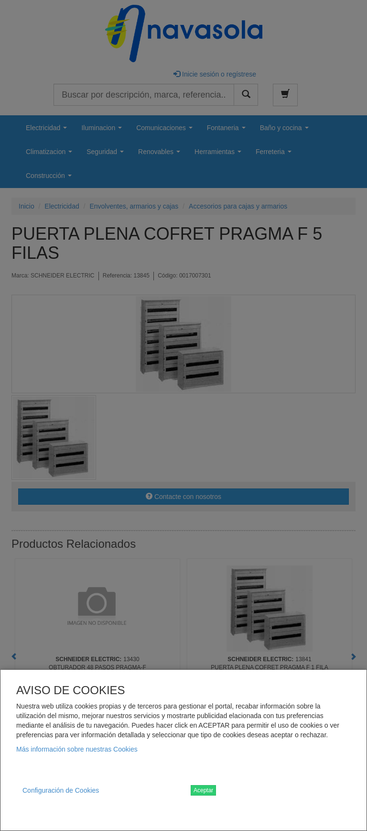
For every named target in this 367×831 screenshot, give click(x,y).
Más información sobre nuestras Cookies (77, 749)
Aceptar (203, 790)
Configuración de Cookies (60, 790)
